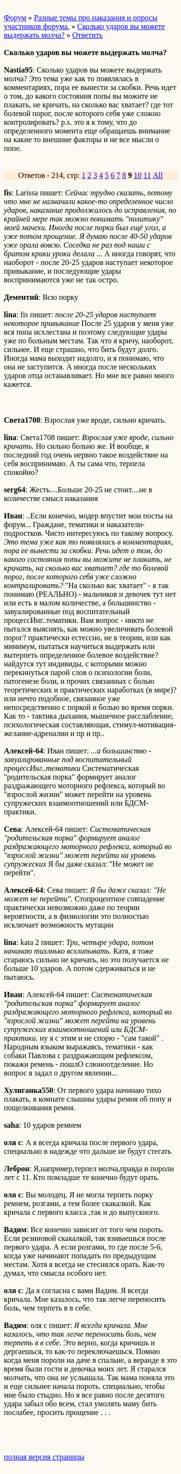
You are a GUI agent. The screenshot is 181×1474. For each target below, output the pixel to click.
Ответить (87, 35)
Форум (15, 18)
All (158, 175)
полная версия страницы (44, 1457)
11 (147, 175)
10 (137, 175)
